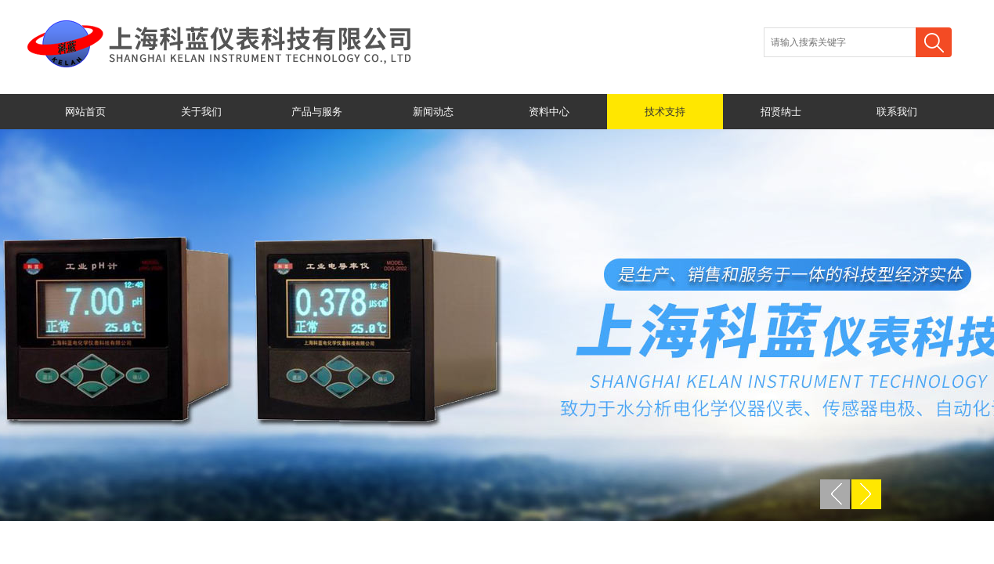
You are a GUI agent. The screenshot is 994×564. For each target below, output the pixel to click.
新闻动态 (433, 112)
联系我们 (897, 112)
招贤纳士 (781, 112)
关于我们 (201, 112)
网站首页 (85, 112)
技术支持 (665, 112)
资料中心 (549, 112)
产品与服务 (316, 112)
